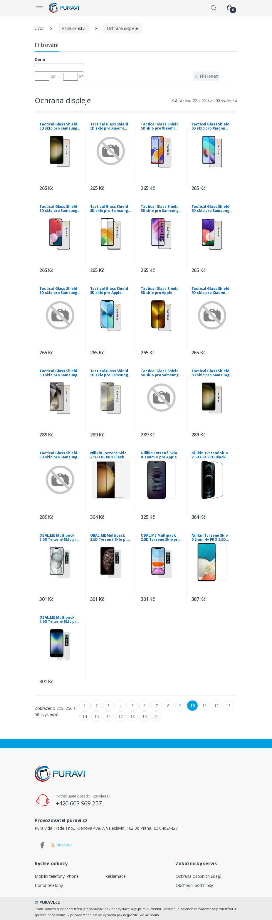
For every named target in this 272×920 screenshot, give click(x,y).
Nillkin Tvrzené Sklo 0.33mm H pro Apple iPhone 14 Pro (159, 455)
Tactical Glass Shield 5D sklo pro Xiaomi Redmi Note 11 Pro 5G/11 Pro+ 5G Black (160, 126)
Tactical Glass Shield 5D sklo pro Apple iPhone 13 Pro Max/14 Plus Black (160, 291)
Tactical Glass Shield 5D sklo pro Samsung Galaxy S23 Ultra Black (161, 373)
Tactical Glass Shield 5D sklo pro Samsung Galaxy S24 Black (109, 373)
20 (156, 716)
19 (144, 716)
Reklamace (115, 876)
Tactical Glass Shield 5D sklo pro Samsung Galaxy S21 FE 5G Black (161, 209)
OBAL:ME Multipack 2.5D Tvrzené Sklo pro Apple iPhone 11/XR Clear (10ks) (160, 537)
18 (132, 716)
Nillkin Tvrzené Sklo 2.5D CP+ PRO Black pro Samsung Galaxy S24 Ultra (108, 455)
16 (108, 716)
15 (96, 716)
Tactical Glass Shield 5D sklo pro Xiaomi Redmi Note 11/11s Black (109, 126)
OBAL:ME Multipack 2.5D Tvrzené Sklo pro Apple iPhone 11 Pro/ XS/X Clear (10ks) (110, 537)
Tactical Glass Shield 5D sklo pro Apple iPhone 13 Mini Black (109, 291)
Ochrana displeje (122, 28)
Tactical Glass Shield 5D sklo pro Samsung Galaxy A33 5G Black (109, 209)
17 (120, 716)
